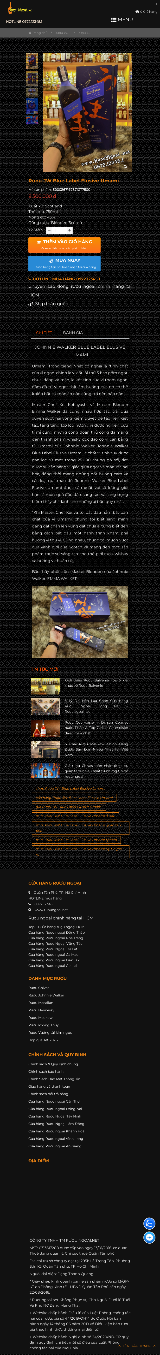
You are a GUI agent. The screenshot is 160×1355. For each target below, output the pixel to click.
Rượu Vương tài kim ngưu (50, 1032)
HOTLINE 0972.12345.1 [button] (24, 21)
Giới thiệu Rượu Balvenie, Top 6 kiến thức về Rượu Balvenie (97, 683)
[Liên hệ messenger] (149, 1238)
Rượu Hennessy (41, 1010)
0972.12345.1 (44, 904)
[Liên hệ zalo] (149, 1224)
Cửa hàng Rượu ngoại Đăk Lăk (53, 960)
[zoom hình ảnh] (125, 166)
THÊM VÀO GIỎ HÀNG (64, 244)
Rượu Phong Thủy (43, 1025)
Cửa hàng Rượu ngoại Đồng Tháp (56, 932)
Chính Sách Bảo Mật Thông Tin (54, 1079)
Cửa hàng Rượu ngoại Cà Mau (53, 954)
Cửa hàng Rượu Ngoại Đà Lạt (52, 949)
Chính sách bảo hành (46, 1071)
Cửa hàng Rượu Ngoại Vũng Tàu (55, 943)
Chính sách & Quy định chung (53, 1064)
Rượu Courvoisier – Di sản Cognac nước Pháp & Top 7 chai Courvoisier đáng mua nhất (96, 727)
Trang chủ (38, 33)
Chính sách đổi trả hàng (48, 1094)
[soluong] (59, 230)
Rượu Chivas (38, 988)
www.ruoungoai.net (51, 910)
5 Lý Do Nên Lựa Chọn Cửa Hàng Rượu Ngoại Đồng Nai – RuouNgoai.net (96, 706)
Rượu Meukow (40, 1017)
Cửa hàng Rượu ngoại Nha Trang (55, 938)
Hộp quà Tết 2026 (43, 1040)
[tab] (44, 333)
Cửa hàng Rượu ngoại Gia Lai (52, 965)
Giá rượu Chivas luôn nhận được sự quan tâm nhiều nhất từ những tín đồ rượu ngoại (96, 771)
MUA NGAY (66, 263)
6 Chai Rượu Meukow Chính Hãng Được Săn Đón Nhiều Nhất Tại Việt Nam (96, 749)
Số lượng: (36, 229)
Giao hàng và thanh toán (49, 1086)
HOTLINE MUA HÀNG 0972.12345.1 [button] (64, 279)
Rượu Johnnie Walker (46, 995)
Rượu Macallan (40, 1003)
